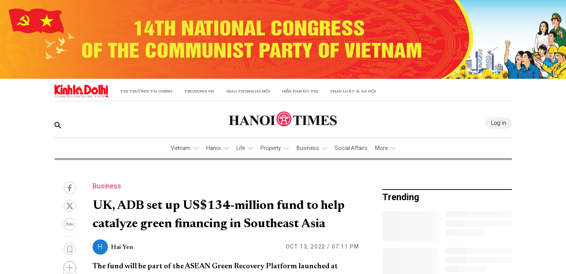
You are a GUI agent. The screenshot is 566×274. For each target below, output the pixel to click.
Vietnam (181, 148)
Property (270, 148)
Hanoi (213, 148)
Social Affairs (351, 148)
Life (240, 148)
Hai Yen (122, 247)
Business (308, 148)
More (381, 148)
